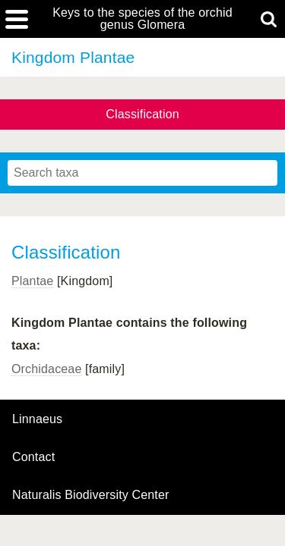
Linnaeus (37, 419)
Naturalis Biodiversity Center (90, 495)
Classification (142, 114)
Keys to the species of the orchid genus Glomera (142, 19)
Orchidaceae (46, 368)
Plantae (32, 281)
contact (33, 456)
